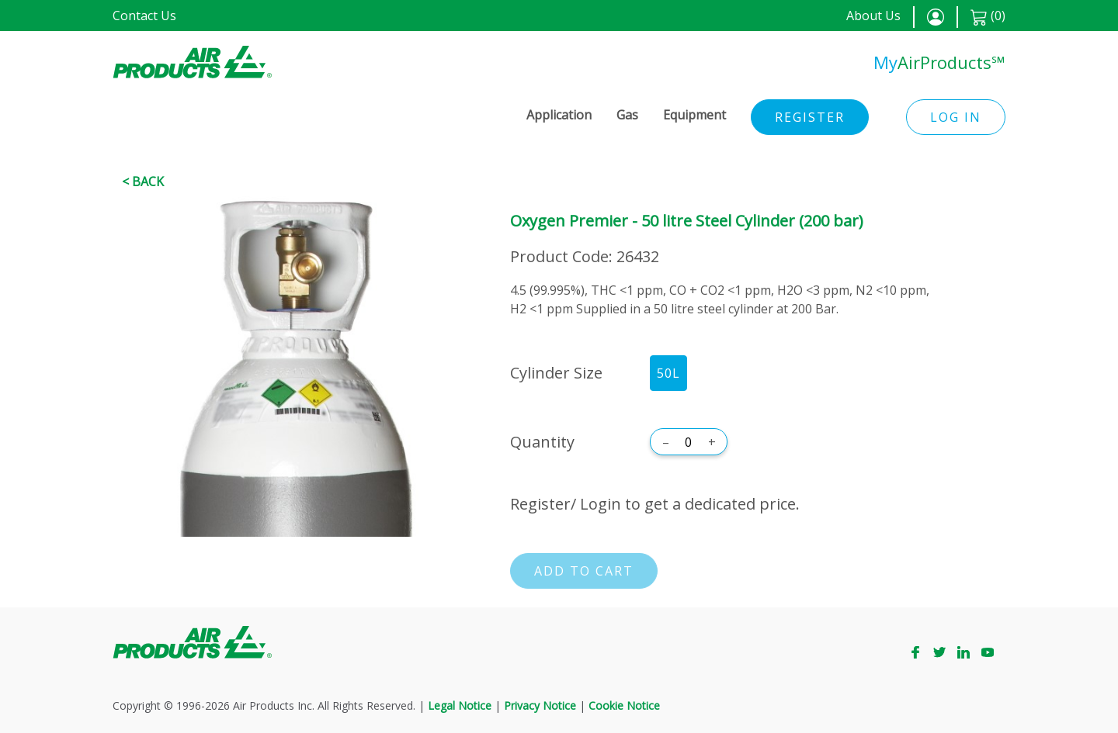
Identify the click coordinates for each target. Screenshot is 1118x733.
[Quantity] (688, 442)
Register (810, 117)
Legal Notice (459, 705)
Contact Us (144, 15)
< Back (143, 181)
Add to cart (584, 570)
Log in (955, 117)
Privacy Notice (540, 705)
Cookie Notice (624, 705)
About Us (873, 15)
